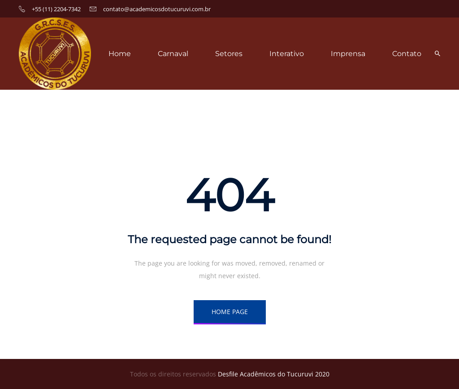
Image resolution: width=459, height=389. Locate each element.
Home (119, 53)
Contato (406, 53)
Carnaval (173, 53)
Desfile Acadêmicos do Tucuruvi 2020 (273, 374)
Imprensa (348, 53)
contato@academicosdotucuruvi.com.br (157, 9)
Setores (228, 53)
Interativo (286, 53)
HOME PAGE (230, 311)
